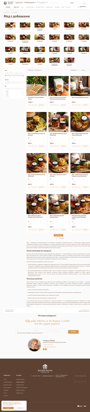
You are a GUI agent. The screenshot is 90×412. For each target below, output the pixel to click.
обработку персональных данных (34, 333)
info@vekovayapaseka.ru (50, 347)
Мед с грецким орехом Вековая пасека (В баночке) (80, 134)
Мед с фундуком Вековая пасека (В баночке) (58, 134)
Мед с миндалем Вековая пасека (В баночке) (36, 175)
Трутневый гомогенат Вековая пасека (36, 98)
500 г (7, 95)
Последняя (62, 238)
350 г (7, 93)
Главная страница (6, 12)
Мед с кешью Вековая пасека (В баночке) (58, 175)
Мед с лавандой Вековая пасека (80, 97)
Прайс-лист (16, 7)
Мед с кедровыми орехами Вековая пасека (57, 216)
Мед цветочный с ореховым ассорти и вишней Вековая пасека (79, 217)
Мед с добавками (14, 12)
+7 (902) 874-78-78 (19, 2)
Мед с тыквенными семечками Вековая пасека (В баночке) (80, 175)
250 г (7, 91)
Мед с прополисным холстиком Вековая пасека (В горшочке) (58, 98)
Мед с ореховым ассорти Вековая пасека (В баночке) (35, 216)
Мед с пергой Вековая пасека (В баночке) (36, 134)
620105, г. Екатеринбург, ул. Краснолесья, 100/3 (62, 376)
